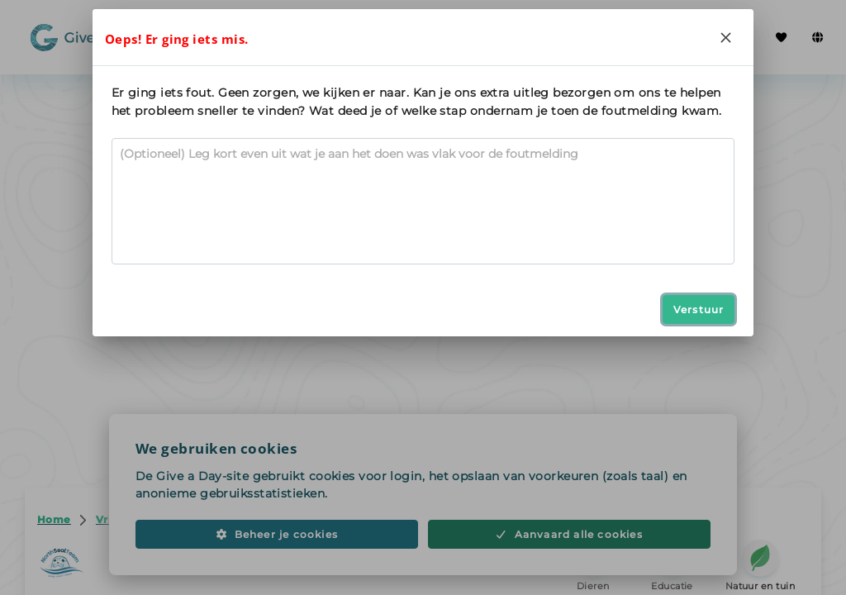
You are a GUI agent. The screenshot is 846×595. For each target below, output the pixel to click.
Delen (614, 94)
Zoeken (205, 38)
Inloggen (705, 37)
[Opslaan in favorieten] (699, 94)
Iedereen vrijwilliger (315, 36)
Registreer (596, 37)
